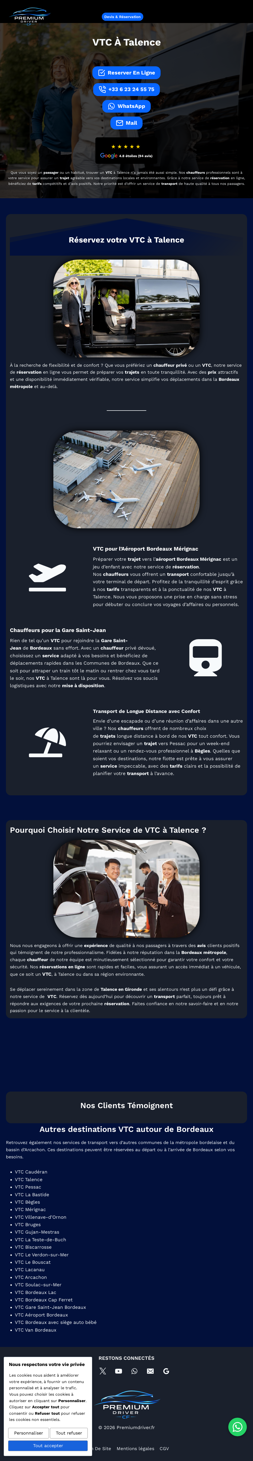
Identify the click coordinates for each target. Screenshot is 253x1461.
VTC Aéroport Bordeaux (41, 1327)
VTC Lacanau (30, 1282)
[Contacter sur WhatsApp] (237, 1427)
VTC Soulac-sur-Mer (38, 1297)
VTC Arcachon (31, 1289)
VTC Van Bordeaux (36, 1342)
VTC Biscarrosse (33, 1259)
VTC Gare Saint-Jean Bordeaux (50, 1319)
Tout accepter (48, 1446)
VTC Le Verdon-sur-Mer (42, 1266)
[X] (102, 1370)
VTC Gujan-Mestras (37, 1244)
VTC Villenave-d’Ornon (41, 1229)
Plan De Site (97, 1448)
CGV (165, 1448)
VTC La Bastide (32, 1206)
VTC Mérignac (30, 1221)
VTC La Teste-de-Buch (41, 1252)
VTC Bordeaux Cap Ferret (44, 1312)
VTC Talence (29, 1191)
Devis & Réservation (122, 17)
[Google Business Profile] (167, 1370)
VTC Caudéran (31, 1184)
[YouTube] (118, 1370)
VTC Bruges (28, 1237)
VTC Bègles (28, 1214)
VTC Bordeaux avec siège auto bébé (56, 1334)
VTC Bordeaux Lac (36, 1304)
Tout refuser (69, 1434)
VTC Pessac (28, 1199)
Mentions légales (136, 1448)
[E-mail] (151, 1370)
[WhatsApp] (134, 1370)
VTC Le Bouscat (33, 1274)
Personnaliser (28, 1434)
